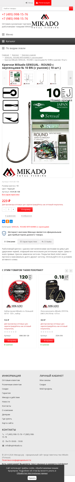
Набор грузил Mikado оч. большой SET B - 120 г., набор (18, 312)
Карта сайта (7, 423)
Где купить (7, 418)
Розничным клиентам (12, 384)
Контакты (6, 406)
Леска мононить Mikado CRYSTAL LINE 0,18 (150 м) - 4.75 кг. (54, 312)
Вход (29, 2)
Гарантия (6, 393)
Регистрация (43, 2)
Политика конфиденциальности (16, 460)
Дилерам (6, 414)
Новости (6, 401)
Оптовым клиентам (11, 380)
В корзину (24, 209)
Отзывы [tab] (46, 241)
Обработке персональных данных (32, 473)
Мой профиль (46, 389)
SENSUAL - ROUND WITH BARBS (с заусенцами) (30, 227)
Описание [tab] (9, 241)
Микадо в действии (11, 397)
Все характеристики (10, 194)
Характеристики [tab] (28, 241)
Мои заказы (45, 380)
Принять (32, 478)
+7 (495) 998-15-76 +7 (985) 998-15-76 (15, 16)
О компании (7, 410)
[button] (66, 271)
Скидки (5, 389)
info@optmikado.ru (13, 445)
